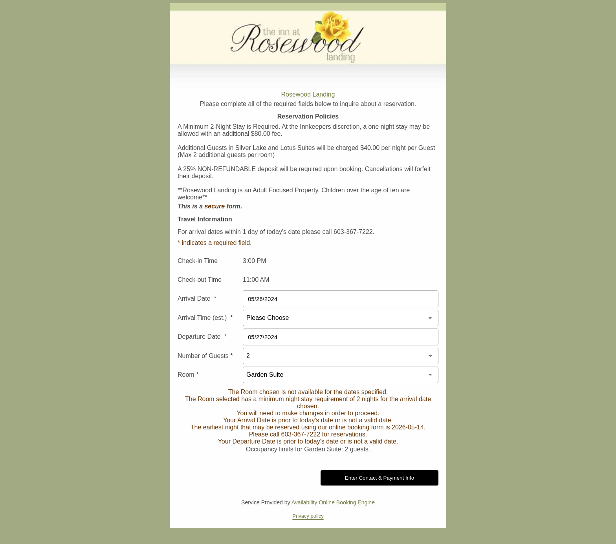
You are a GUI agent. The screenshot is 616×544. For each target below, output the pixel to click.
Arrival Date (197, 298)
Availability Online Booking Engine (333, 502)
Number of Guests (205, 355)
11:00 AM (256, 279)
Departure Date (202, 336)
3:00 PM (254, 260)
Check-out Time (200, 279)
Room (188, 374)
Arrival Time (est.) (205, 317)
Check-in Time (198, 260)
